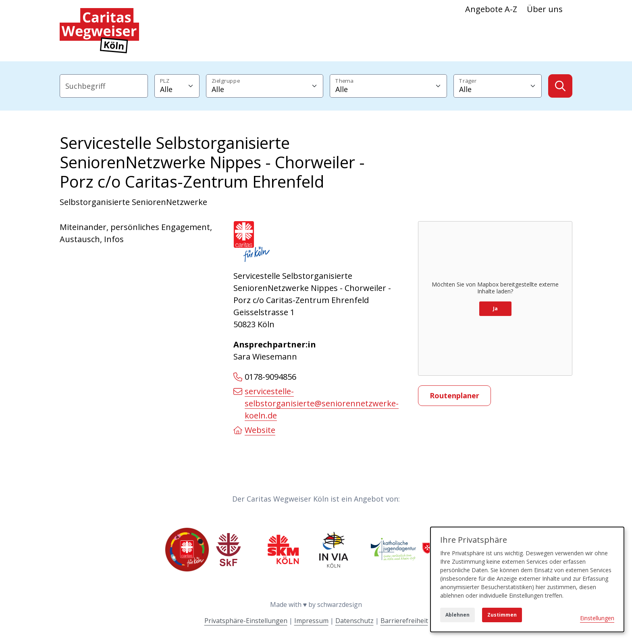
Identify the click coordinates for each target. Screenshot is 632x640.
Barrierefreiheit (404, 620)
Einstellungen (597, 618)
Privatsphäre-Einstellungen (245, 620)
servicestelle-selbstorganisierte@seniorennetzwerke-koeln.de (316, 403)
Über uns (545, 9)
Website (254, 430)
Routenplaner (454, 395)
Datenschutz (354, 620)
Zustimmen (502, 614)
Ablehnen (457, 614)
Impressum (311, 620)
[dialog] (527, 579)
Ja (495, 308)
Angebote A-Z (491, 9)
